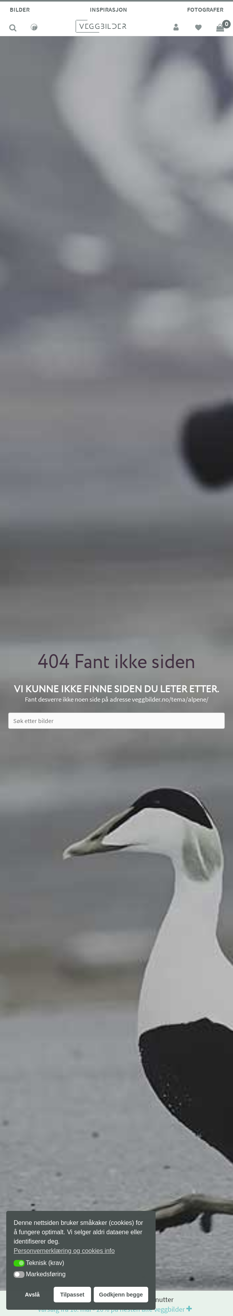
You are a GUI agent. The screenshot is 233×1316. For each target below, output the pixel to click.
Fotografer (205, 9)
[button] (19, 1263)
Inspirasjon (108, 9)
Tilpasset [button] (72, 1294)
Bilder (20, 9)
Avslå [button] (32, 1294)
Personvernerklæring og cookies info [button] (64, 1250)
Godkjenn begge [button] (121, 1294)
